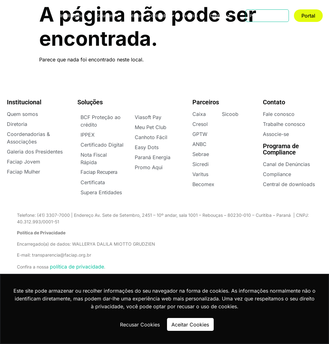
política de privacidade (77, 266)
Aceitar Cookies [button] (190, 324)
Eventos (192, 15)
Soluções (107, 15)
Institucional (74, 15)
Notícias (134, 15)
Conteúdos (161, 15)
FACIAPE (22, 15)
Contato (220, 15)
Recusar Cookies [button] (140, 324)
